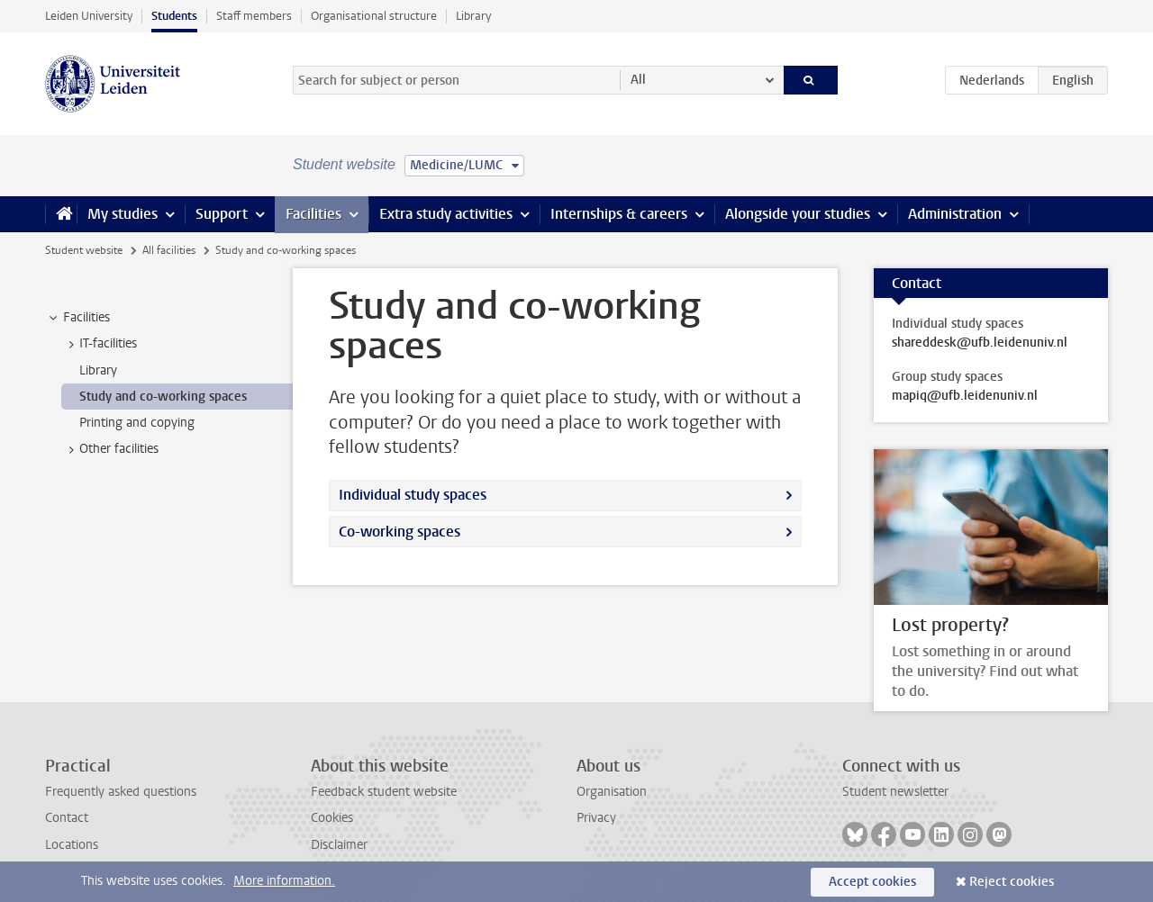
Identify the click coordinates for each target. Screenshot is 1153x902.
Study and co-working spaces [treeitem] (163, 396)
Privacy (596, 817)
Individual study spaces (412, 494)
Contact (66, 817)
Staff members (254, 15)
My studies (122, 213)
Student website (84, 250)
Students (174, 15)
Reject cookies (1011, 881)
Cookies (332, 817)
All (638, 79)
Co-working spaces (399, 531)
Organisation (611, 791)
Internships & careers (618, 213)
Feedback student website (384, 791)
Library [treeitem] (98, 370)
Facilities (313, 213)
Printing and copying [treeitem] (137, 422)
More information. (284, 880)
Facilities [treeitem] (78, 318)
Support (221, 213)
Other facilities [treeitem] (110, 449)
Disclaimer (339, 844)
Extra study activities (446, 213)
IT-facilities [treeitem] (99, 344)
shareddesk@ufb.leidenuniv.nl (979, 343)
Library (473, 15)
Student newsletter (895, 791)
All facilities (168, 250)
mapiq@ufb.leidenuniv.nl (965, 396)
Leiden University (88, 15)
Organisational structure (374, 15)
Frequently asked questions (120, 791)
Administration (955, 213)
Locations (71, 844)
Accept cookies (872, 881)
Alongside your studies (797, 213)
